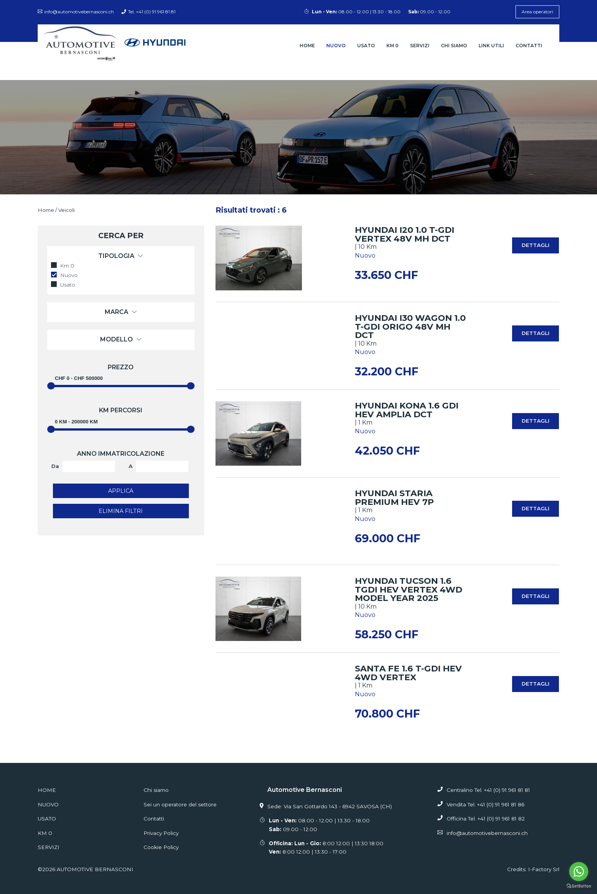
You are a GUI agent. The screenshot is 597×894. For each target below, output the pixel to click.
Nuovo (336, 45)
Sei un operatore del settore (180, 804)
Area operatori (537, 11)
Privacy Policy (161, 833)
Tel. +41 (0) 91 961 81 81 (148, 11)
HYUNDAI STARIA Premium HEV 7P (394, 497)
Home (307, 45)
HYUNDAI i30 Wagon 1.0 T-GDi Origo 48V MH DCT (410, 326)
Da (55, 466)
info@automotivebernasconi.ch (76, 11)
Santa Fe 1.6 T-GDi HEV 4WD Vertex (408, 672)
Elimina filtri (121, 511)
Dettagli (535, 245)
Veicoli (66, 210)
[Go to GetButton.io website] (579, 886)
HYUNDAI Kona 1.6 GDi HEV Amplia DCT (406, 409)
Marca (121, 312)
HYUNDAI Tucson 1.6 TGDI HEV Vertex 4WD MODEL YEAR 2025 (408, 589)
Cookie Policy (161, 847)
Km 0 (392, 45)
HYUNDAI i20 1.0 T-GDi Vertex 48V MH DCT (404, 234)
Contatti (529, 45)
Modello (121, 339)
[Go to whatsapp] (578, 871)
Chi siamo (454, 45)
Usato (366, 45)
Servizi (419, 45)
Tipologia (120, 256)
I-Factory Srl (543, 869)
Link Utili (491, 45)
